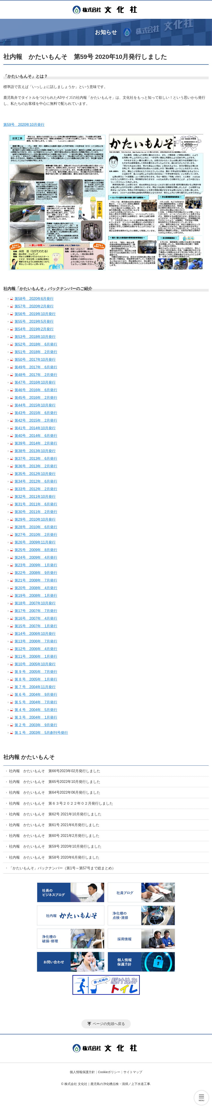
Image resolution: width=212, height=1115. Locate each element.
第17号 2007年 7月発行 (36, 611)
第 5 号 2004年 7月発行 (36, 702)
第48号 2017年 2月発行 (36, 375)
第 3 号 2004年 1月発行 (36, 717)
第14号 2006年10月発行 (35, 634)
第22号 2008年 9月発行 (36, 573)
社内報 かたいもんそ (29, 757)
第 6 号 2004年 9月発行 (36, 694)
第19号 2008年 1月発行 (36, 595)
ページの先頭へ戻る (109, 1024)
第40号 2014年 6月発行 (36, 436)
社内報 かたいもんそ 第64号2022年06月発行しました (54, 792)
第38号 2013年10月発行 (35, 451)
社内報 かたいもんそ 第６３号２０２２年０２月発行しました (61, 803)
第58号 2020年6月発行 (34, 299)
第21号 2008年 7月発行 (36, 580)
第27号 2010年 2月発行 (36, 535)
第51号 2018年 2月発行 (36, 352)
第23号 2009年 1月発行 (36, 565)
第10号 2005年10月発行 (35, 664)
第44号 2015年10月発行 (35, 405)
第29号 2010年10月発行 (35, 519)
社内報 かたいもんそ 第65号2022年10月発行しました (54, 782)
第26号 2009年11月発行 (35, 542)
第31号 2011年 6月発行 (36, 504)
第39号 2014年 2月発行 (36, 443)
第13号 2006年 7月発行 (36, 641)
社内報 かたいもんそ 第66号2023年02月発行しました (54, 771)
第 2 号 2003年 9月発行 (36, 725)
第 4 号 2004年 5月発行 (36, 710)
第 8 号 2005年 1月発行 (36, 679)
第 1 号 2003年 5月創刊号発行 (41, 733)
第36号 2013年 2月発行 (36, 466)
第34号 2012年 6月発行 (36, 481)
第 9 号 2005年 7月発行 (36, 672)
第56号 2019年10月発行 (35, 314)
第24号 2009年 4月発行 (36, 557)
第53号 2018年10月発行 (35, 337)
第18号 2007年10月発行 (35, 603)
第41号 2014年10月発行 (35, 428)
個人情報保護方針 (82, 1072)
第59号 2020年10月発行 (23, 125)
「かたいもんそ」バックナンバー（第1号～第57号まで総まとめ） (62, 868)
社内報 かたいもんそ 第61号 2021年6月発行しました (54, 825)
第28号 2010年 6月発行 (36, 527)
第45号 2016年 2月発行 (36, 398)
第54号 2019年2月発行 (34, 329)
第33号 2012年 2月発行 (36, 489)
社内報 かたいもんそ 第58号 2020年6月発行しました (54, 857)
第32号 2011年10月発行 (35, 496)
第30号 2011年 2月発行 (36, 512)
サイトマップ (132, 1072)
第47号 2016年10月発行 (35, 382)
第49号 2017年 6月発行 (36, 367)
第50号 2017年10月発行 (35, 359)
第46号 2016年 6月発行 (36, 390)
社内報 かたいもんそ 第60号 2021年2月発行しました (54, 836)
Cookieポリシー (109, 1072)
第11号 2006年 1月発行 (36, 656)
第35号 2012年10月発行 (35, 474)
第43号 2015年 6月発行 (36, 413)
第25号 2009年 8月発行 (36, 550)
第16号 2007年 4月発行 (36, 618)
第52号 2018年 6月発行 (36, 344)
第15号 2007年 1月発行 (36, 626)
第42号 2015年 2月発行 (36, 420)
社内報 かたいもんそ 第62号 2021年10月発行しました (55, 814)
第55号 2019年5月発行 (34, 321)
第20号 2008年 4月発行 (36, 588)
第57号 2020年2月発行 (34, 306)
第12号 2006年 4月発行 (36, 649)
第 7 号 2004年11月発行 (35, 687)
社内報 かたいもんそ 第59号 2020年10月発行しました (55, 846)
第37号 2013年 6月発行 (36, 458)
